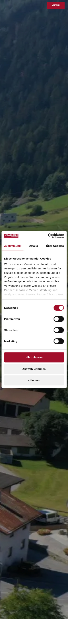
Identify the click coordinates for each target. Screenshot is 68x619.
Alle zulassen (34, 357)
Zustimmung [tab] (12, 245)
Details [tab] (33, 245)
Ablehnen (34, 380)
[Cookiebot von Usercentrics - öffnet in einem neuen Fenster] (48, 235)
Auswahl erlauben (34, 368)
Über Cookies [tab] (55, 245)
